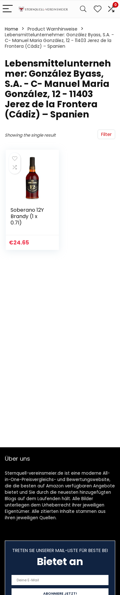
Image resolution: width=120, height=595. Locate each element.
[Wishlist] (97, 9)
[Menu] (7, 9)
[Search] (83, 9)
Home (11, 29)
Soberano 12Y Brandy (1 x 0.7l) (27, 216)
